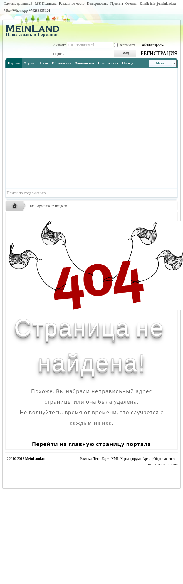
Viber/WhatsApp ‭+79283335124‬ (27, 11)
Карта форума (130, 459)
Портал (14, 63)
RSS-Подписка (46, 3)
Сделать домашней (18, 3)
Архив (147, 459)
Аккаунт (59, 45)
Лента (43, 63)
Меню (161, 63)
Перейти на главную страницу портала (91, 443)
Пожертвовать (97, 3)
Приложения (108, 63)
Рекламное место (72, 3)
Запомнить (124, 45)
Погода (127, 63)
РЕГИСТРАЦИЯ (158, 53)
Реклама (86, 459)
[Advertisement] (61, 127)
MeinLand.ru (35, 459)
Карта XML (110, 459)
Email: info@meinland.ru (158, 3)
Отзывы (131, 3)
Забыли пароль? (152, 45)
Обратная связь (164, 459)
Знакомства (84, 63)
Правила (116, 3)
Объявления (61, 63)
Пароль (58, 54)
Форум (28, 63)
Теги (96, 459)
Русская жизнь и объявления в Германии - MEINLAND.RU (16, 206)
